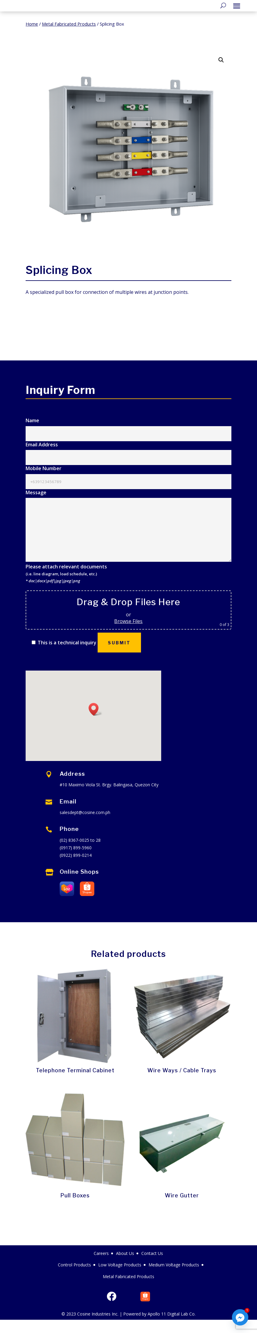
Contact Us (152, 1266)
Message (128, 539)
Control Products (74, 1278)
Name (128, 440)
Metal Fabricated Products (69, 37)
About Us (125, 1266)
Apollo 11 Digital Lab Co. (172, 1327)
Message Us (203, 337)
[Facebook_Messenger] (240, 1317)
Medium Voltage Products (174, 1278)
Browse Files (128, 634)
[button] (221, 73)
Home (32, 37)
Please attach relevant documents (66, 587)
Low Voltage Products (119, 1278)
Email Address (128, 464)
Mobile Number (128, 488)
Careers (101, 1266)
